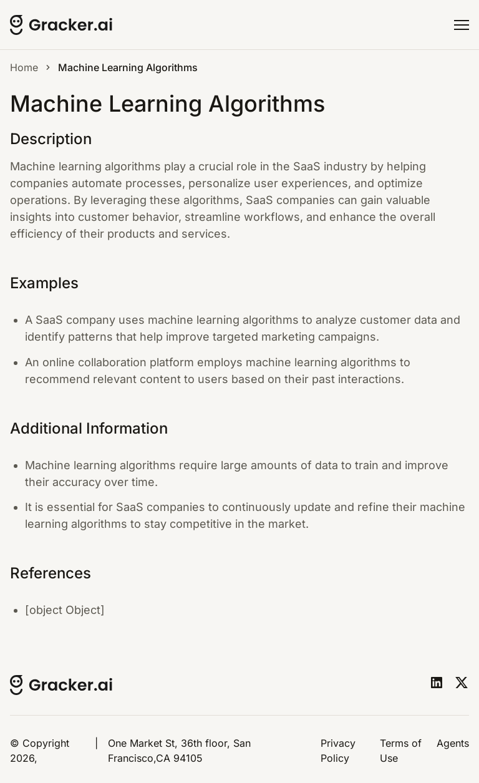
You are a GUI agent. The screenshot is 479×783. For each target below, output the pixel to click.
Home (24, 67)
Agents (453, 743)
